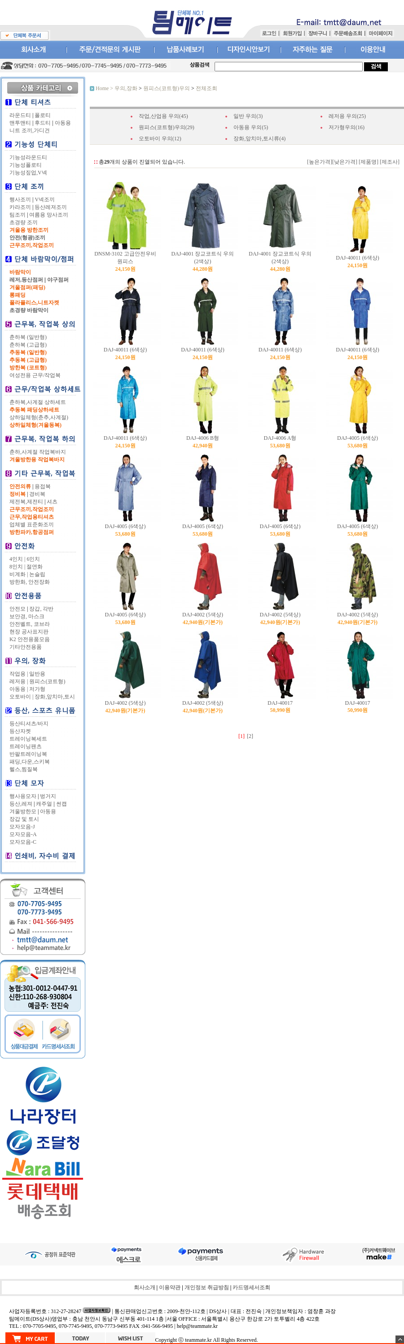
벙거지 (48, 796)
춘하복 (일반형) (28, 337)
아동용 (63, 123)
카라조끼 (20, 207)
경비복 (37, 494)
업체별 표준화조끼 (31, 524)
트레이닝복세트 (28, 739)
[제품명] (367, 162)
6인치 (33, 559)
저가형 (37, 689)
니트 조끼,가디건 (29, 130)
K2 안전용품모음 (29, 639)
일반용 (37, 674)
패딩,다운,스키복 (29, 762)
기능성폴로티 (25, 165)
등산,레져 (20, 804)
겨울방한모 (22, 811)
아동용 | (18, 689)
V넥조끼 (45, 199)
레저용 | (18, 681)
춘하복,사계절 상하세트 (37, 402)
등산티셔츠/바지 (28, 723)
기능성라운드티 (28, 157)
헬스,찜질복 (23, 769)
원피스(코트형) (47, 681)
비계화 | (18, 574)
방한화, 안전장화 (29, 582)
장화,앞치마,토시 (55, 697)
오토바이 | (21, 697)
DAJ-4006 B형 (202, 438)
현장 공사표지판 (28, 632)
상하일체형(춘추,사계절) (38, 417)
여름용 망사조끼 (48, 215)
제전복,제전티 (26, 502)
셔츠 (52, 502)
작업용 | (18, 674)
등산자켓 (20, 731)
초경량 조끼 (23, 222)
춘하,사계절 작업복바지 (37, 452)
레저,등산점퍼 (26, 280)
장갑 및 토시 (24, 819)
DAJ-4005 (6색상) (357, 438)
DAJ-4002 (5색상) (202, 614)
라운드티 (20, 115)
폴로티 (43, 115)
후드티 (43, 123)
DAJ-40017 (280, 703)
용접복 (43, 486)
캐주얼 (44, 804)
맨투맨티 (20, 123)
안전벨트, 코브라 (29, 624)
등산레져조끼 (51, 207)
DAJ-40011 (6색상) (357, 258)
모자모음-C (22, 842)
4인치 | (17, 559)
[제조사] (389, 162)
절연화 (34, 567)
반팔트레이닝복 (28, 754)
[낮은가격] (344, 162)
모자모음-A (23, 834)
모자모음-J (22, 827)
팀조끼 (17, 215)
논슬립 (37, 574)
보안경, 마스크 (26, 616)
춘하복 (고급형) (28, 345)
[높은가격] (319, 162)
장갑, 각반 (41, 609)
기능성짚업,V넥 (28, 172)
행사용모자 (22, 796)
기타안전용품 (25, 647)
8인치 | (17, 567)
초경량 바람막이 (28, 310)
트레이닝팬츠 (25, 746)
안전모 (17, 609)
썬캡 (61, 804)
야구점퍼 (58, 280)
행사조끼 (20, 199)
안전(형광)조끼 (27, 237)
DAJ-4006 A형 (279, 438)
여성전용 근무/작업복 (35, 375)
